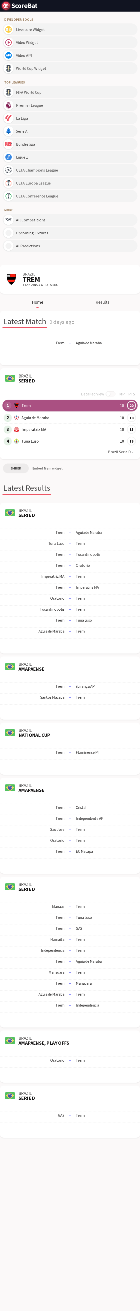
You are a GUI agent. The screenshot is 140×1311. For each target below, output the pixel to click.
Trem (26, 405)
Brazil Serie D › (120, 451)
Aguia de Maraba (35, 417)
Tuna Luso (30, 441)
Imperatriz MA (34, 429)
